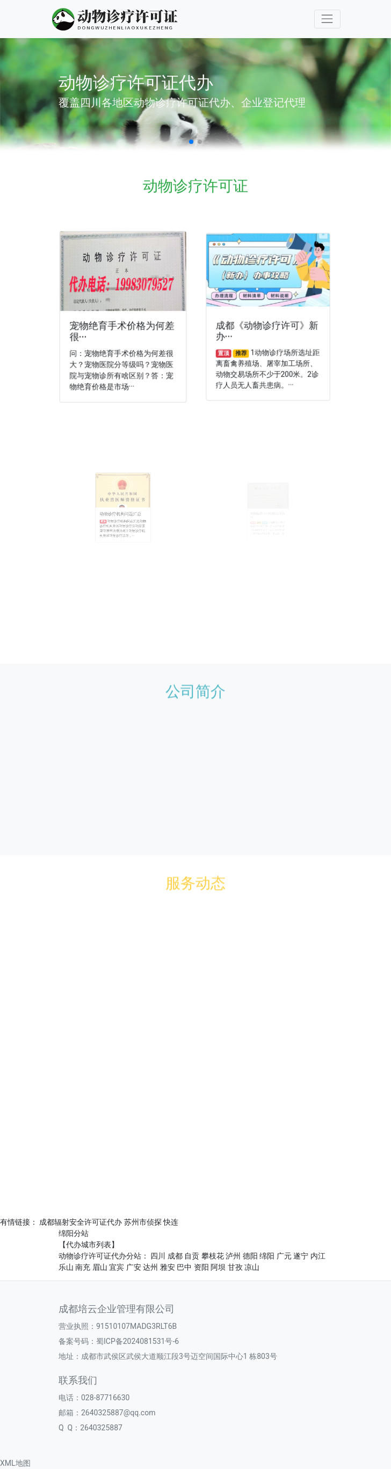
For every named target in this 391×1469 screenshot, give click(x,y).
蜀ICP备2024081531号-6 (137, 1341)
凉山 (251, 1267)
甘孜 (235, 1267)
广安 (133, 1267)
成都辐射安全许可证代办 (80, 1222)
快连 (170, 1222)
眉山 (99, 1267)
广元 (284, 1256)
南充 (82, 1267)
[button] (191, 142)
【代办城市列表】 (89, 1244)
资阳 (201, 1267)
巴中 (184, 1267)
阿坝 (218, 1267)
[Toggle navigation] (327, 19)
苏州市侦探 (143, 1222)
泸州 (233, 1256)
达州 (150, 1267)
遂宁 (300, 1256)
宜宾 (116, 1267)
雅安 (167, 1267)
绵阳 (266, 1256)
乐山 (66, 1267)
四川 (157, 1256)
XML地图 (15, 1463)
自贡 (191, 1256)
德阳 (250, 1256)
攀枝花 (212, 1256)
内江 (317, 1256)
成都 (175, 1256)
